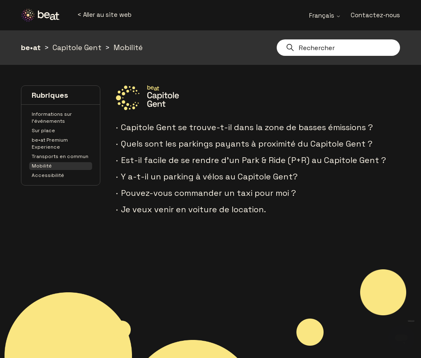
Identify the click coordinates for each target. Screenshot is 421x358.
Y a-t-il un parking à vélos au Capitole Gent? (209, 176)
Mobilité (128, 47)
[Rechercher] (338, 47)
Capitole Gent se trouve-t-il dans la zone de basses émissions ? (247, 127)
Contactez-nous (375, 15)
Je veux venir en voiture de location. (193, 209)
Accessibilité (48, 175)
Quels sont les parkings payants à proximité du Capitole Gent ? (246, 143)
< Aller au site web (104, 14)
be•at (31, 47)
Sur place (43, 130)
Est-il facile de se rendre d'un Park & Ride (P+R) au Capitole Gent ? (253, 160)
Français (325, 15)
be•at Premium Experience (50, 143)
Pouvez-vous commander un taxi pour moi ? (208, 193)
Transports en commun (60, 156)
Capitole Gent (77, 47)
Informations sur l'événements (52, 117)
